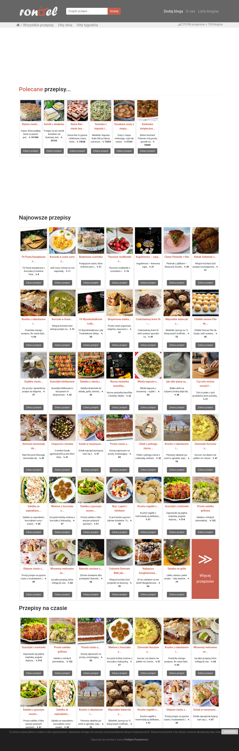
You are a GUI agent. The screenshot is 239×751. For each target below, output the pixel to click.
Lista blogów (208, 11)
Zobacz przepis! (30, 151)
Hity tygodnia (87, 25)
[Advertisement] (119, 56)
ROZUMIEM (229, 732)
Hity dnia (65, 25)
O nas (190, 11)
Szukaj (114, 11)
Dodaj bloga (173, 11)
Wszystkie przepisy (38, 25)
